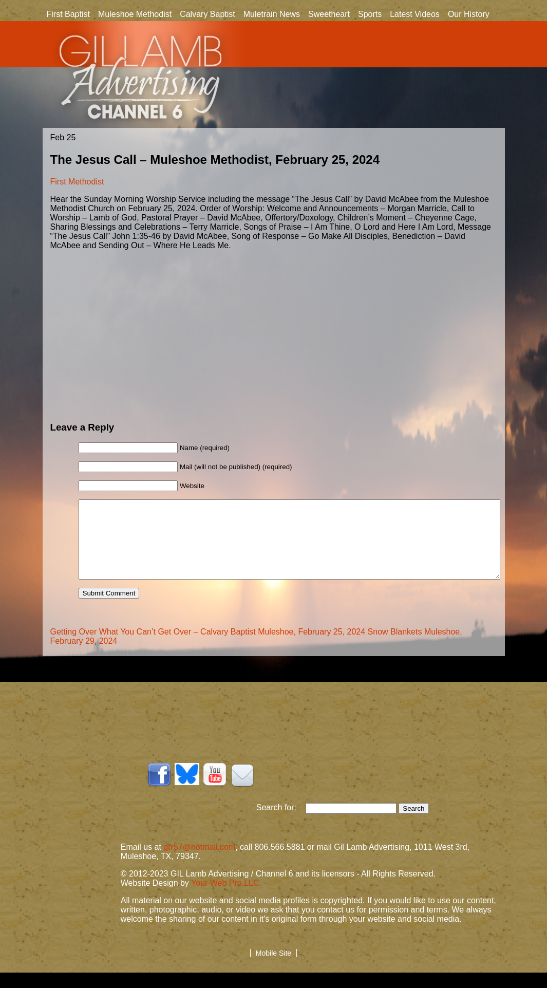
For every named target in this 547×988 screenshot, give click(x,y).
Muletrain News (271, 14)
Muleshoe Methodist (135, 14)
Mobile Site (273, 968)
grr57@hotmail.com (199, 862)
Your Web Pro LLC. (226, 898)
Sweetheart (329, 14)
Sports (370, 14)
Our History (469, 15)
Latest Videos (415, 14)
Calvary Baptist (207, 14)
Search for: (281, 822)
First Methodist (77, 181)
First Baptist (68, 14)
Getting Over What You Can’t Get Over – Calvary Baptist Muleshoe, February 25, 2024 (208, 647)
